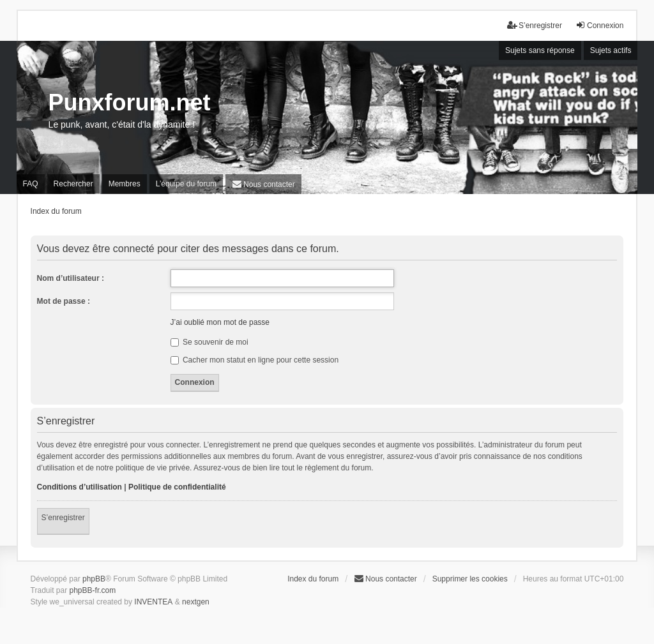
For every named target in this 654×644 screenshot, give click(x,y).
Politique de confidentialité (177, 487)
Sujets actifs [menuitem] (611, 50)
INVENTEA (153, 601)
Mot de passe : (63, 301)
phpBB (93, 578)
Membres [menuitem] (125, 183)
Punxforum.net (130, 102)
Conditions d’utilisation (79, 487)
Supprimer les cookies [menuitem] (470, 578)
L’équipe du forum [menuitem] (186, 183)
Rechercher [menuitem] (73, 183)
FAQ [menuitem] (30, 183)
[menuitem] (263, 184)
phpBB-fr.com (93, 590)
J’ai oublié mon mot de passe (220, 322)
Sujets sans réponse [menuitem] (540, 50)
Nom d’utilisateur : (70, 278)
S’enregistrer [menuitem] (534, 25)
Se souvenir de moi (209, 342)
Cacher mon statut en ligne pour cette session (254, 360)
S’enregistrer (63, 517)
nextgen (195, 601)
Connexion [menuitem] (599, 25)
